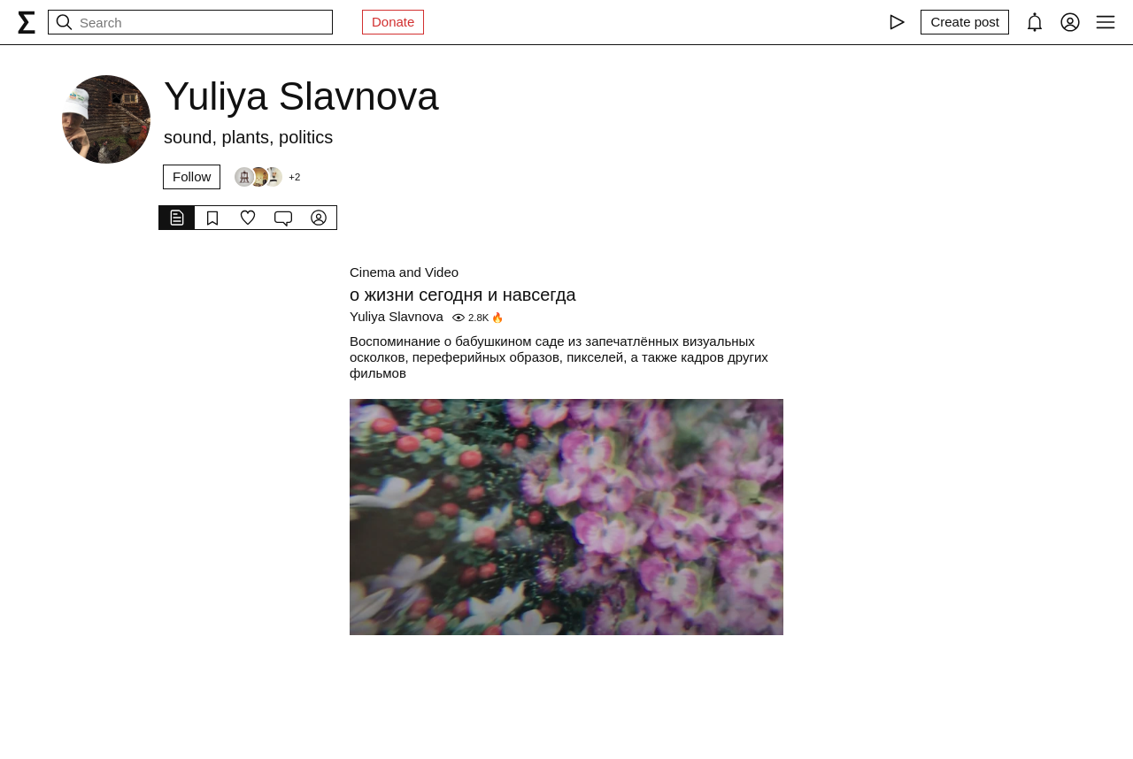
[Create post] (964, 22)
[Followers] (266, 176)
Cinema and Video (404, 272)
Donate (393, 21)
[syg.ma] (26, 22)
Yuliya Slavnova (396, 316)
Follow (192, 176)
